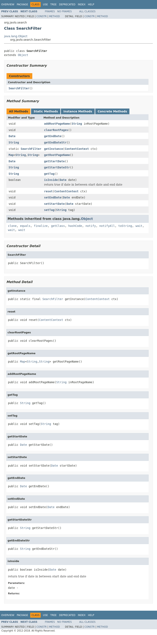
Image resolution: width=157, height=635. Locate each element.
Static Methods (46, 111)
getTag (49, 173)
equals (25, 225)
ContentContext (77, 148)
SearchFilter (19, 88)
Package (22, 4)
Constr (41, 16)
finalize (40, 225)
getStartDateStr (57, 167)
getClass (58, 225)
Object (23, 55)
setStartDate (54, 203)
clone (12, 225)
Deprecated (67, 4)
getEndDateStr (55, 142)
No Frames (64, 11)
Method (54, 16)
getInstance (53, 148)
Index (82, 4)
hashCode (75, 225)
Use (45, 4)
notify (90, 225)
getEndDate (52, 136)
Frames (50, 11)
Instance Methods (77, 111)
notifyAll (107, 225)
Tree (53, 4)
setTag (49, 210)
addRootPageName (57, 123)
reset (48, 191)
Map (11, 155)
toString (125, 225)
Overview (7, 4)
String (77, 123)
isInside (51, 179)
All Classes (87, 11)
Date (12, 136)
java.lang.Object (15, 36)
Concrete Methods (112, 111)
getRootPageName (57, 155)
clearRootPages (56, 130)
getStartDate (54, 161)
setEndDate (52, 197)
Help (91, 4)
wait (139, 225)
